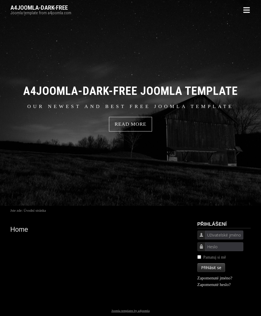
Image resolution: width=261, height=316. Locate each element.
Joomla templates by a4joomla (130, 310)
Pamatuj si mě (214, 257)
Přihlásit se (211, 267)
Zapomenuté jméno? (214, 278)
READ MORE (131, 124)
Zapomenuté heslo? (214, 284)
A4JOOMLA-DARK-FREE (39, 7)
